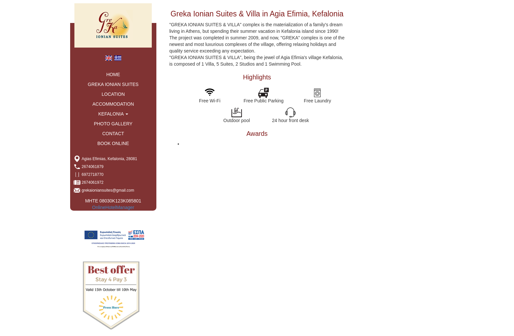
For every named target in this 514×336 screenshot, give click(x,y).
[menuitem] (108, 57)
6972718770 (93, 174)
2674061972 (93, 182)
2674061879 (93, 166)
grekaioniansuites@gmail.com (108, 190)
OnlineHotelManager (113, 207)
